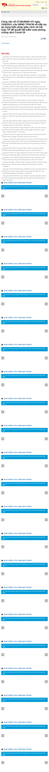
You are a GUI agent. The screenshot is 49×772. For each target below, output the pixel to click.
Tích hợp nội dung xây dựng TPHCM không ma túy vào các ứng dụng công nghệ (23, 187)
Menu (45, 8)
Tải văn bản (5, 43)
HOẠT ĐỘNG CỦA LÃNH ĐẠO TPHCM (17, 183)
